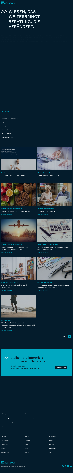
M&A (2, 430)
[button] (69, 2)
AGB (50, 452)
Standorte (27, 426)
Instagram (27, 444)
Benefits (3, 448)
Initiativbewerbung (5, 452)
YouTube (27, 452)
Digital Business (5, 426)
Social (27, 436)
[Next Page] (69, 336)
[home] (8, 2)
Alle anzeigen (6, 111)
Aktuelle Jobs (4, 444)
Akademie (51, 418)
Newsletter (52, 430)
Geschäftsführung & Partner (32, 418)
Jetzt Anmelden (61, 367)
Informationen (53, 436)
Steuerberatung (5, 418)
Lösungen (4, 414)
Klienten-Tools (53, 422)
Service (51, 414)
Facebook (27, 440)
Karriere (3, 436)
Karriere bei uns (5, 440)
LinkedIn (27, 448)
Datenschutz (52, 448)
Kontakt (51, 440)
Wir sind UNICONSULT (30, 422)
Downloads (52, 426)
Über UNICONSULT (30, 414)
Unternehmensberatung (7, 422)
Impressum (52, 444)
